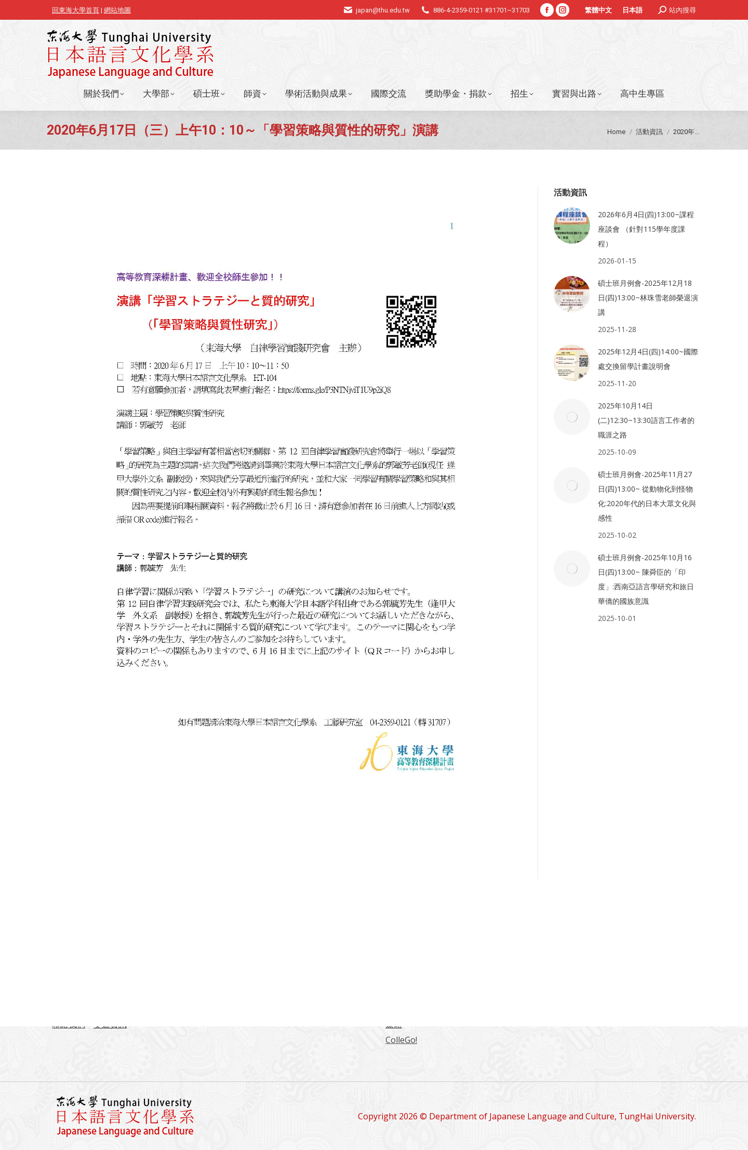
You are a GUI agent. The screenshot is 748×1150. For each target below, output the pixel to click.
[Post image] (572, 225)
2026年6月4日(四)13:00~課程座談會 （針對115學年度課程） (646, 228)
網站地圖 (117, 10)
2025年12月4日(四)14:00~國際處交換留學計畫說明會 (648, 359)
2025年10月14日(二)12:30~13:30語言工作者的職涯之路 (646, 420)
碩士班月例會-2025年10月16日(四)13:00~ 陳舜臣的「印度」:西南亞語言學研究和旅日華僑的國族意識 (646, 579)
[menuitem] (598, 10)
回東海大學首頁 (75, 10)
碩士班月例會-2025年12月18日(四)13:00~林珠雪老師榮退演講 (648, 297)
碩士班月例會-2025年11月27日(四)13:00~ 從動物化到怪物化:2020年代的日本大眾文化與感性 (647, 496)
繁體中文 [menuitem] (598, 10)
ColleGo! (401, 1040)
